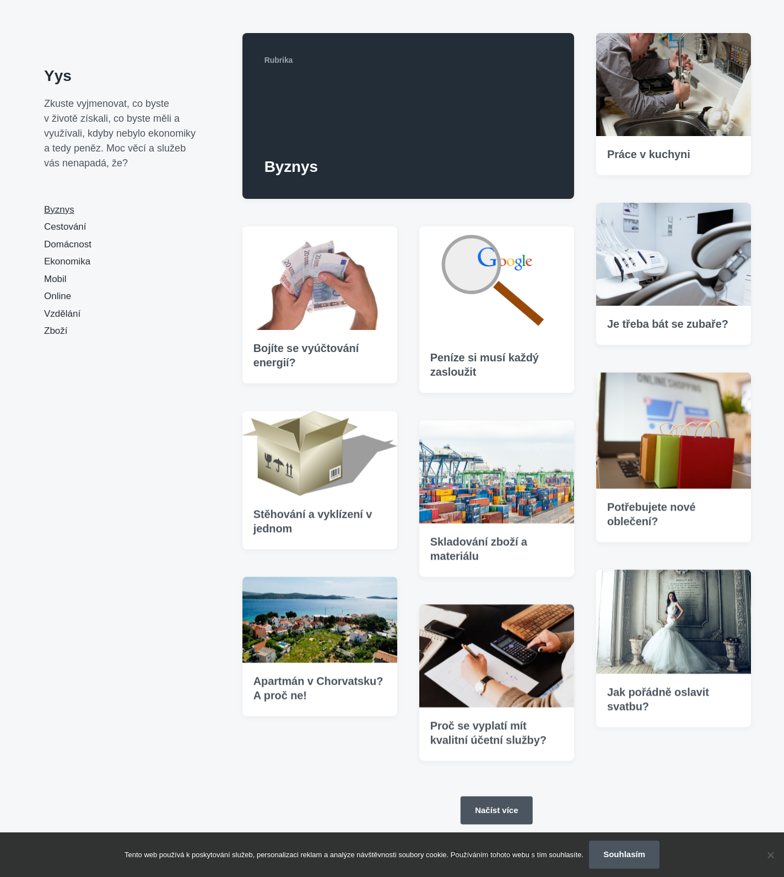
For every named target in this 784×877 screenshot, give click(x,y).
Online (57, 296)
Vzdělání (62, 313)
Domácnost (67, 244)
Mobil (55, 279)
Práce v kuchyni (648, 154)
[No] (770, 854)
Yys (58, 75)
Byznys (59, 209)
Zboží (56, 331)
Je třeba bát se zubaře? (667, 324)
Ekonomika (67, 261)
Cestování (65, 226)
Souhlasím (624, 854)
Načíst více (496, 810)
